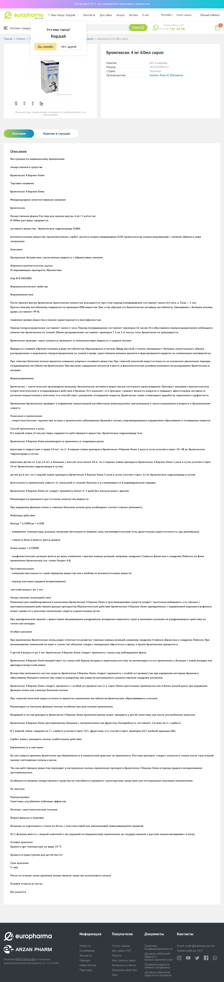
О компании (87, 950)
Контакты (89, 15)
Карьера (85, 960)
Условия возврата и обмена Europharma (157, 965)
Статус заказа (183, 15)
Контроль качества (124, 970)
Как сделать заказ (124, 960)
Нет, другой (68, 46)
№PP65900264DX (25, 959)
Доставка (106, 15)
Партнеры (86, 970)
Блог (115, 975)
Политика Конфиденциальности (158, 947)
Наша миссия (88, 965)
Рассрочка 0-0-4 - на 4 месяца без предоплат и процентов (112, 4)
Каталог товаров (18, 28)
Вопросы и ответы (124, 965)
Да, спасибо (45, 46)
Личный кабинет (210, 15)
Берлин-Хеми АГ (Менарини (166, 75)
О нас (145, 15)
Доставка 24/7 (121, 950)
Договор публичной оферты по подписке (157, 973)
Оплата (117, 955)
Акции (120, 15)
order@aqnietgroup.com (200, 946)
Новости (85, 946)
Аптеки (133, 15)
